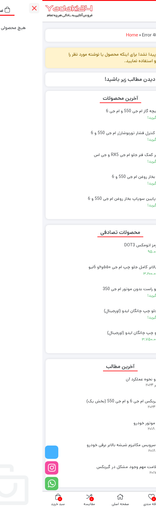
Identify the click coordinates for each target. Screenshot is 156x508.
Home (90, 35)
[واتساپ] (9, 483)
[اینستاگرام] (9, 468)
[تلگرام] (9, 452)
